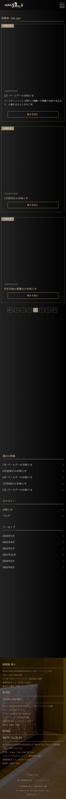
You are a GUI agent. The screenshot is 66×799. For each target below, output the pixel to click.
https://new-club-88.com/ (22, 752)
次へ (54, 310)
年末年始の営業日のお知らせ (20, 289)
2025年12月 (9, 555)
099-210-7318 (15, 748)
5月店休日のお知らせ (15, 483)
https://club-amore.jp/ (20, 714)
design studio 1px (40, 790)
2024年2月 (9, 561)
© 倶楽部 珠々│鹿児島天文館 (33, 786)
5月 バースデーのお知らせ (17, 490)
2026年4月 (9, 542)
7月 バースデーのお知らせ (17, 465)
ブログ (6, 516)
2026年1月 (9, 548)
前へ (10, 310)
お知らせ (7, 26)
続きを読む (32, 114)
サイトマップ (43, 780)
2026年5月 (9, 536)
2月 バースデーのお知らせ (19, 96)
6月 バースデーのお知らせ (17, 477)
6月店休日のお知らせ (15, 471)
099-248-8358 (15, 675)
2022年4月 (9, 567)
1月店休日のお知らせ (16, 198)
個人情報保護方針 (24, 780)
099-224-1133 (15, 710)
